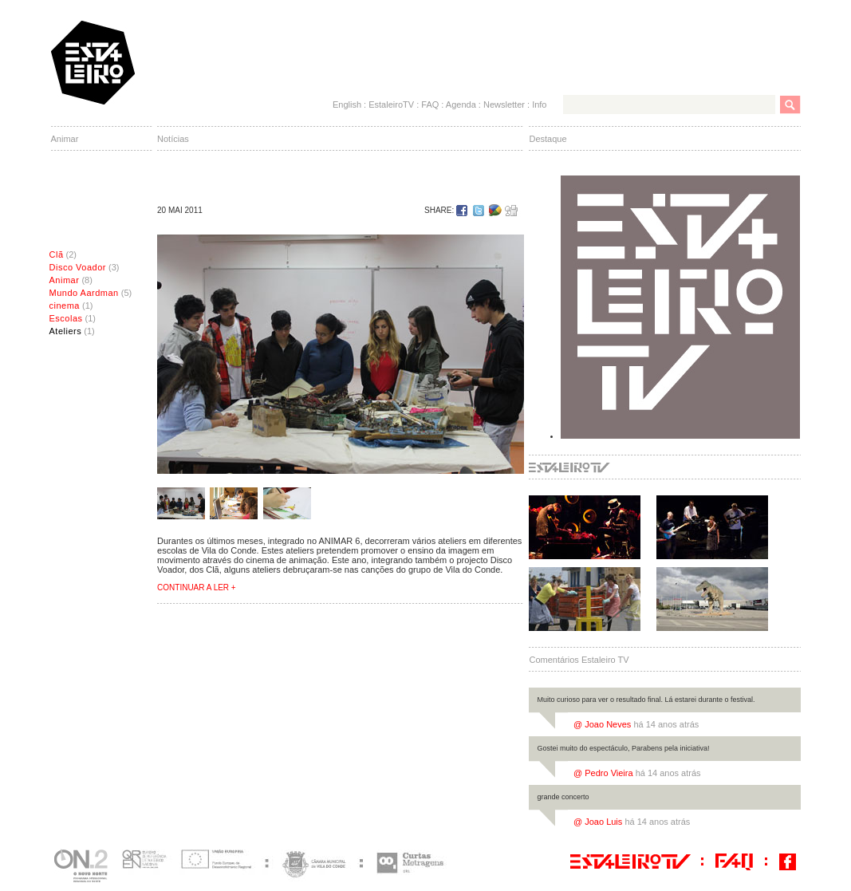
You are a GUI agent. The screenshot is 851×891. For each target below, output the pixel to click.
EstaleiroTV (391, 104)
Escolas (66, 318)
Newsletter (504, 104)
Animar (64, 280)
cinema (64, 305)
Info (539, 104)
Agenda (461, 104)
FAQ (430, 104)
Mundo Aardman (84, 293)
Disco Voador (77, 267)
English (347, 104)
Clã (56, 254)
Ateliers (65, 331)
